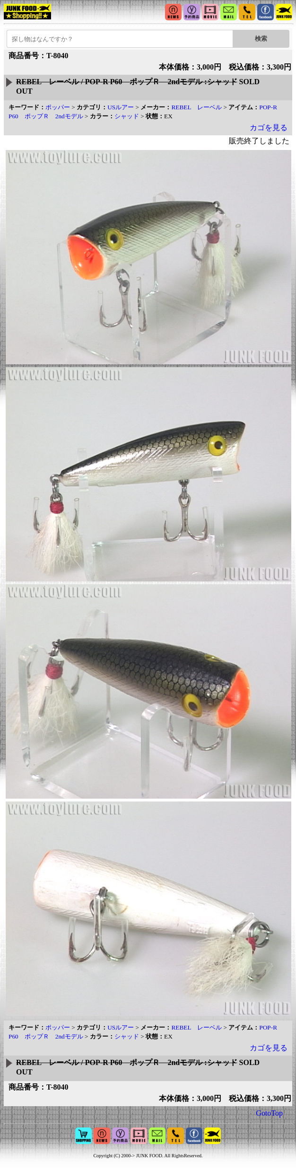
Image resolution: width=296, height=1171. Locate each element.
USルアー (120, 107)
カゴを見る (268, 127)
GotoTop (269, 1113)
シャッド (126, 116)
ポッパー (57, 107)
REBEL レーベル (196, 107)
